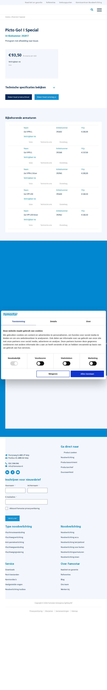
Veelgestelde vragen (14, 584)
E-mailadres (11, 497)
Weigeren (53, 374)
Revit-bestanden (12, 574)
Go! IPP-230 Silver (31, 215)
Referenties (50, 2)
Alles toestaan (87, 374)
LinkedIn (7, 472)
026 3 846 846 (13, 463)
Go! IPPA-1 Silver (30, 173)
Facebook (13, 472)
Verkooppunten (65, 2)
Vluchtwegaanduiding (14, 547)
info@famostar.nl (15, 466)
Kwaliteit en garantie (33, 2)
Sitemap (75, 611)
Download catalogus (46, 97)
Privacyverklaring (36, 611)
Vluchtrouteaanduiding (15, 532)
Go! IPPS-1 (28, 153)
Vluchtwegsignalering (14, 552)
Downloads (10, 570)
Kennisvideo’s (11, 579)
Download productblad (18, 97)
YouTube (18, 472)
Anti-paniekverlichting (14, 542)
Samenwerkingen (62, 611)
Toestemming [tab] (18, 321)
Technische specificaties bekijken (25, 87)
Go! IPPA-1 (28, 132)
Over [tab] (88, 321)
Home (7, 17)
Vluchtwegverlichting (14, 537)
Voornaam (10, 485)
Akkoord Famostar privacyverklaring (25, 508)
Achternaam (33, 485)
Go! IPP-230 (28, 194)
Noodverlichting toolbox (15, 589)
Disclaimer (49, 611)
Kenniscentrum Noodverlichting (89, 2)
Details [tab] (53, 321)
